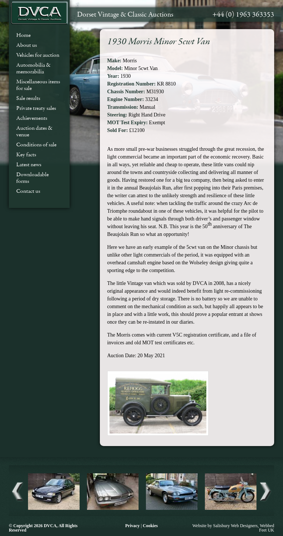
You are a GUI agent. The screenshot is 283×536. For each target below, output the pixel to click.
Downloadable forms (32, 178)
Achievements (31, 118)
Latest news (28, 164)
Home (23, 35)
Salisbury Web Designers (235, 525)
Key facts (26, 154)
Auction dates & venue (34, 131)
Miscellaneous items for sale (38, 85)
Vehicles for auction (37, 55)
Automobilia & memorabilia (33, 68)
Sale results (28, 98)
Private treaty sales (36, 108)
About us (26, 45)
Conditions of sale (36, 144)
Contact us (28, 191)
